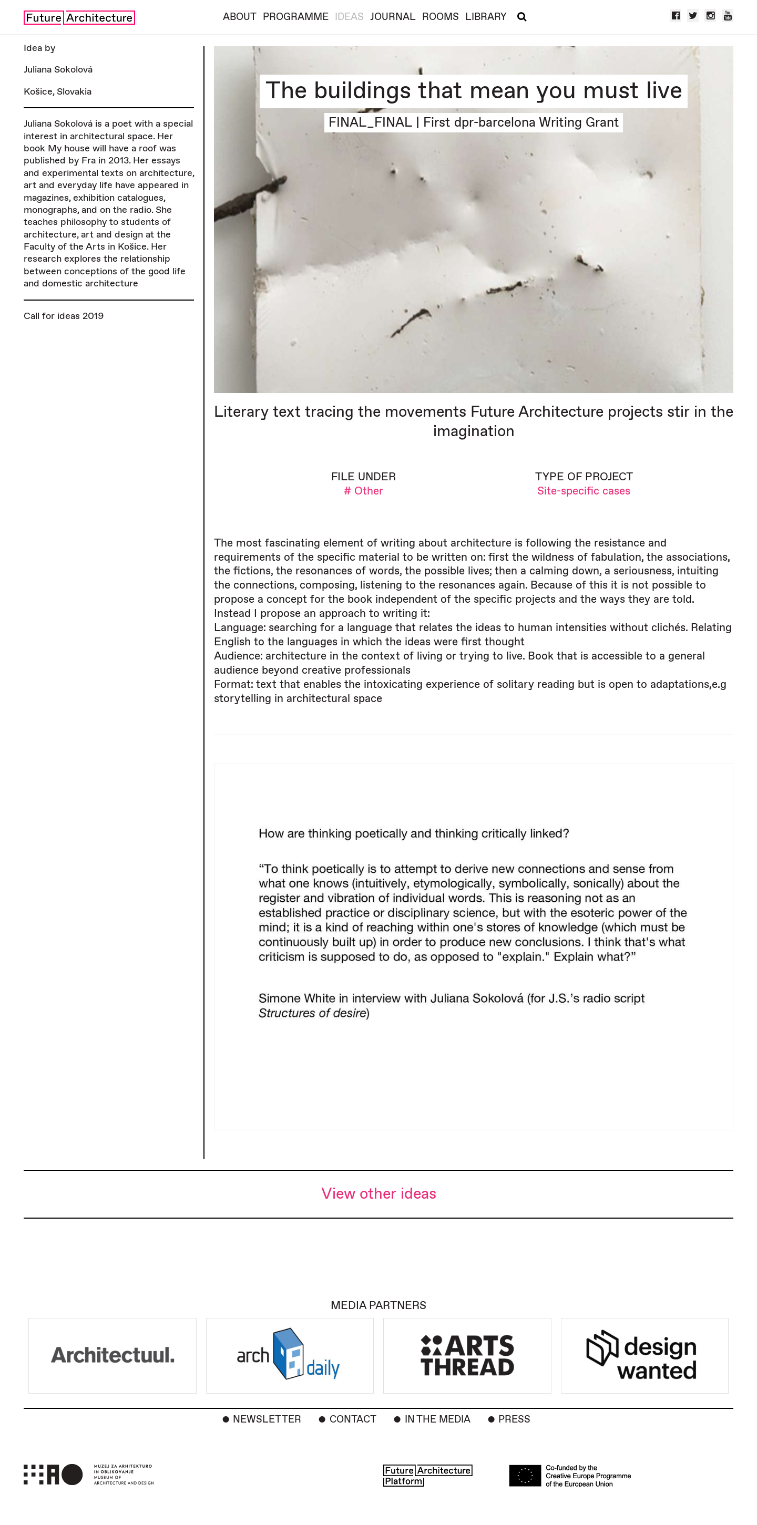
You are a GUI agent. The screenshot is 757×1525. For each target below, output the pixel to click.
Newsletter (267, 1420)
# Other (363, 491)
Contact (353, 1420)
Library (486, 17)
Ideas (349, 17)
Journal (393, 17)
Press (514, 1420)
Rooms (440, 17)
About (240, 17)
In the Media (437, 1420)
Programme (296, 17)
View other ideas (378, 1194)
